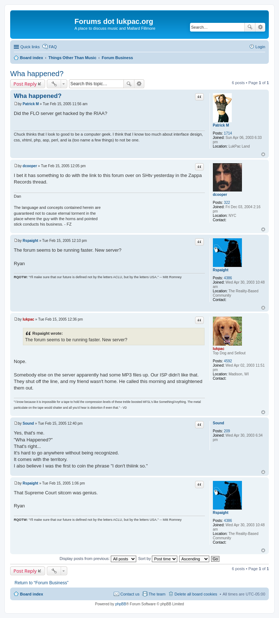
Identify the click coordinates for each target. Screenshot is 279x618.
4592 (228, 361)
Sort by (157, 558)
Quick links (30, 47)
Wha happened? (37, 74)
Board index (31, 594)
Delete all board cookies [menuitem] (195, 594)
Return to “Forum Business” (42, 582)
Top (263, 154)
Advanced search (260, 27)
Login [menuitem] (260, 47)
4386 (228, 278)
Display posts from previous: (98, 558)
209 (227, 431)
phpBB (120, 604)
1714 (228, 133)
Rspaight (221, 270)
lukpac (219, 349)
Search (249, 27)
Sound (218, 423)
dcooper (220, 195)
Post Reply (25, 84)
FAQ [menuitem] (53, 47)
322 (227, 203)
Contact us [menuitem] (130, 594)
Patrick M (221, 125)
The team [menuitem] (157, 594)
